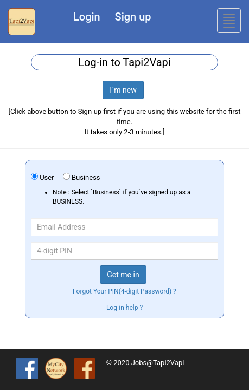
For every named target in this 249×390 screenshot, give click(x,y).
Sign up (133, 16)
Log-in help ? (124, 307)
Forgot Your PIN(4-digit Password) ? (124, 291)
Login (86, 16)
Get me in (123, 274)
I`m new (123, 90)
